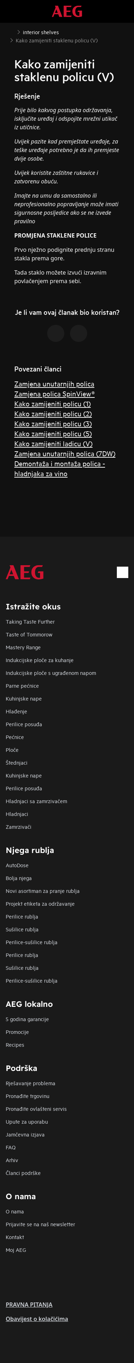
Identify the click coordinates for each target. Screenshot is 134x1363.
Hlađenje (16, 711)
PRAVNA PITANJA (29, 1305)
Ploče (12, 749)
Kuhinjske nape (24, 698)
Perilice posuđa (24, 723)
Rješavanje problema (30, 1083)
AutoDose (17, 865)
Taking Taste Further (30, 621)
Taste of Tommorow (29, 634)
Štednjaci (17, 762)
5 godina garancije (27, 1018)
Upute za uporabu (27, 1121)
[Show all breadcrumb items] (11, 31)
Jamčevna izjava (25, 1134)
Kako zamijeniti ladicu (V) (53, 443)
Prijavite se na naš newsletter (40, 1224)
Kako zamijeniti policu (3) (53, 423)
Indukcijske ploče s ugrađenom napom (51, 672)
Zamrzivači (18, 826)
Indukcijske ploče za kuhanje (40, 659)
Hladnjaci (17, 813)
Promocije (17, 1031)
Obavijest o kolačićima (37, 1319)
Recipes (15, 1044)
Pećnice (15, 736)
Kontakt (15, 1236)
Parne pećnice (22, 685)
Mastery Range (23, 647)
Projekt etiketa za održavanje (40, 903)
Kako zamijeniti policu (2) (53, 413)
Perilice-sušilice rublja (32, 941)
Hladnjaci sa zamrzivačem (36, 800)
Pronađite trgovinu (27, 1095)
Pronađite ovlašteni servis (36, 1108)
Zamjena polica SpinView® (54, 393)
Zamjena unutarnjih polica (54, 383)
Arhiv (12, 1159)
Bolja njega (19, 877)
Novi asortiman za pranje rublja (43, 890)
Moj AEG (16, 1249)
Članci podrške (23, 1172)
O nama (15, 1211)
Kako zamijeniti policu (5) (53, 433)
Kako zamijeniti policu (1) (52, 403)
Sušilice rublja (22, 929)
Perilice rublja (22, 916)
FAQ (11, 1147)
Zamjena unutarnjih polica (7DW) (64, 453)
